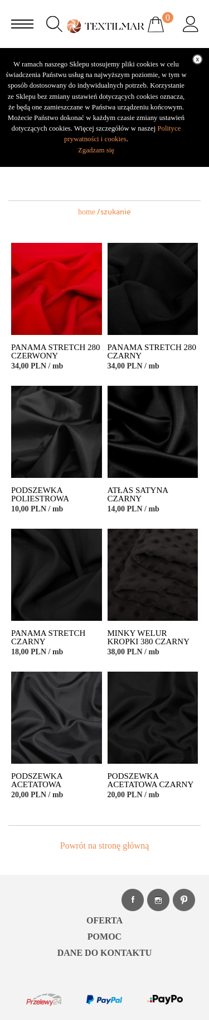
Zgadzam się (96, 150)
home (86, 212)
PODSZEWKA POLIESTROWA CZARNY (40, 498)
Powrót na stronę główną (104, 845)
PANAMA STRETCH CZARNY (48, 637)
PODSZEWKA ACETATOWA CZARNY (151, 780)
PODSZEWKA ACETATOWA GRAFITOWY (36, 784)
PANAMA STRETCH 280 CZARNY (152, 351)
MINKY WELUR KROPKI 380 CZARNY (149, 637)
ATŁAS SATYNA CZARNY (138, 494)
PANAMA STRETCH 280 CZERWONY (55, 351)
